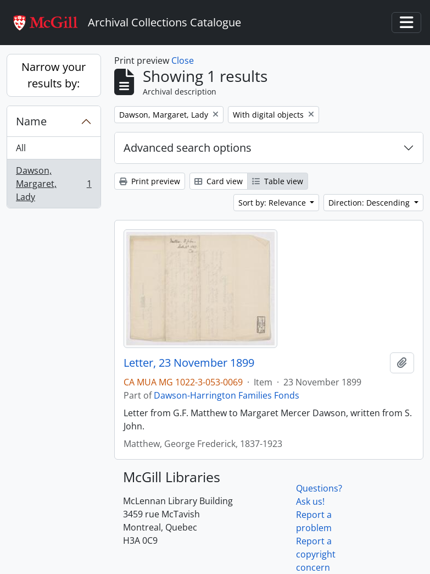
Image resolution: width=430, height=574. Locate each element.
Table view (277, 181)
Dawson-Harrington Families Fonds (226, 395)
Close (182, 60)
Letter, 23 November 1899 (189, 362)
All (21, 148)
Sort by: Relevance (273, 202)
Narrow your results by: (53, 75)
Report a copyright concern (316, 554)
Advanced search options (188, 147)
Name (31, 121)
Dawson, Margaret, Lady (53, 183)
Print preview (149, 181)
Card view (218, 181)
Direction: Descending (370, 202)
